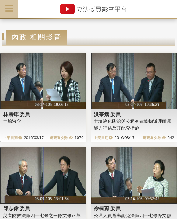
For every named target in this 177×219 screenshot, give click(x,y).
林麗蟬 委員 (16, 114)
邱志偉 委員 (16, 208)
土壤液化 (12, 121)
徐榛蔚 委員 (107, 208)
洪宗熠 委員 (107, 114)
